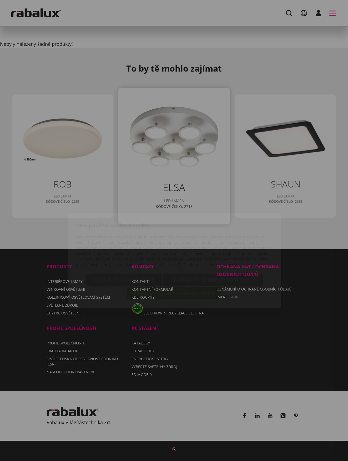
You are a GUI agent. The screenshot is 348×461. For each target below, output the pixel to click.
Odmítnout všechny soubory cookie (213, 250)
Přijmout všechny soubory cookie (174, 263)
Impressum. (252, 234)
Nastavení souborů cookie (123, 250)
